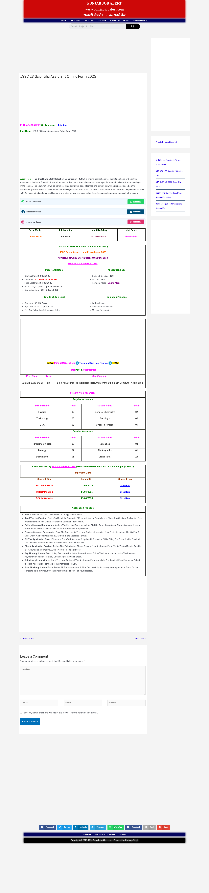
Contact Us (115, 841)
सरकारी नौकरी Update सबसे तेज (104, 15)
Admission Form (160, 20)
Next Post (140, 639)
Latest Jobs (61, 20)
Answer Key (120, 20)
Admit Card (81, 20)
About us (131, 841)
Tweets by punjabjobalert (167, 142)
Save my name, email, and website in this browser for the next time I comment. (61, 717)
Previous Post (27, 639)
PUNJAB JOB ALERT (104, 3)
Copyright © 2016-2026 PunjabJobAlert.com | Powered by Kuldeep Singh (104, 848)
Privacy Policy (97, 841)
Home (42, 20)
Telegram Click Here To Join (93, 364)
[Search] (133, 26)
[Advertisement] (83, 52)
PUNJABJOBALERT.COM (64, 467)
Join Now (62, 125)
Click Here (125, 486)
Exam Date (101, 20)
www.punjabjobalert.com (104, 8)
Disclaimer (79, 841)
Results (139, 20)
